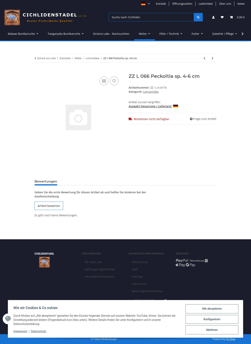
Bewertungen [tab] (46, 181)
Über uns (225, 4)
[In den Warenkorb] (38, 71)
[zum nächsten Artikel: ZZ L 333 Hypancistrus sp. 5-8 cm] (212, 58)
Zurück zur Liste (46, 58)
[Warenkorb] (237, 17)
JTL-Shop (230, 339)
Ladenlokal (206, 4)
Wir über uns (93, 262)
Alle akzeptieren (211, 309)
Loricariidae (151, 92)
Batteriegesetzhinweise (147, 291)
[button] (213, 17)
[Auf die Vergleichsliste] (104, 81)
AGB (134, 269)
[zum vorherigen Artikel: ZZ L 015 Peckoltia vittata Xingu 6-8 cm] (204, 58)
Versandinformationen (99, 276)
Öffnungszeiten (182, 4)
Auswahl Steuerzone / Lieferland (153, 106)
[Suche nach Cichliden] (151, 17)
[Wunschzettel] (222, 17)
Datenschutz (39, 331)
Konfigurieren (211, 319)
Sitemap (137, 276)
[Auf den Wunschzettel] (114, 81)
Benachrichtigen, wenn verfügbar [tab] (90, 181)
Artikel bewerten (49, 206)
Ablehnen (211, 330)
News (241, 4)
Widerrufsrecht (145, 300)
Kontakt (161, 4)
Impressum (21, 331)
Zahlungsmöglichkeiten (100, 269)
